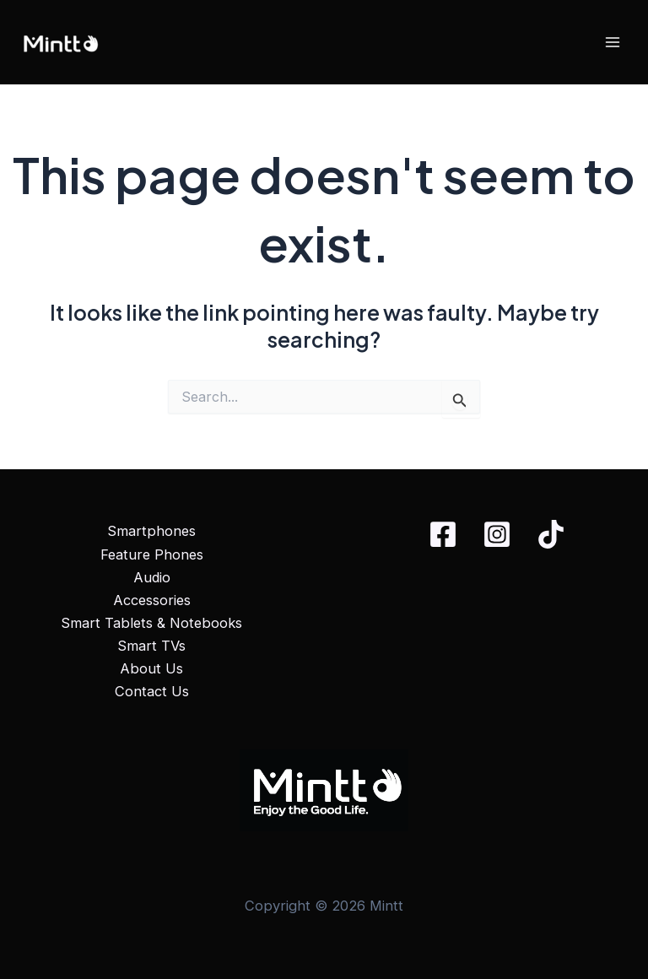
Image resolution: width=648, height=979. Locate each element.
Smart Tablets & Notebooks (151, 622)
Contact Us (152, 691)
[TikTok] (551, 534)
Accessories (152, 600)
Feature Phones (151, 554)
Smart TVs (151, 645)
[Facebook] (443, 534)
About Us (151, 668)
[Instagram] (497, 534)
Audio (151, 577)
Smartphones (151, 530)
